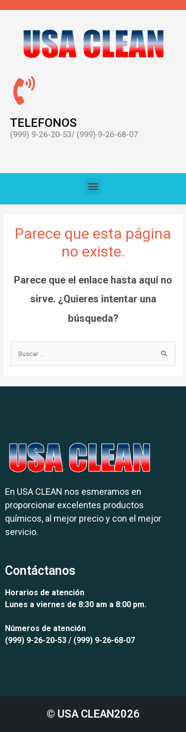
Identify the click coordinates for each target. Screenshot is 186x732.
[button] (93, 186)
